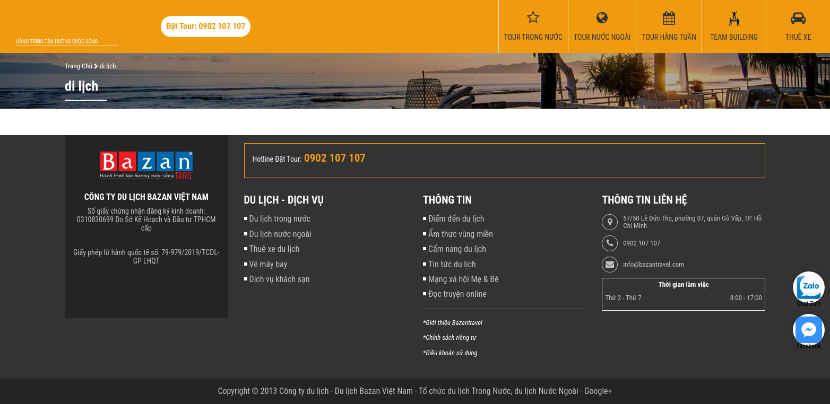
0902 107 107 (641, 243)
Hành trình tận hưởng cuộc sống (57, 42)
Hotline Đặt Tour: (277, 159)
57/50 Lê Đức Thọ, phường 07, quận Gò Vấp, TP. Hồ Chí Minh (692, 222)
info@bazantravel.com (653, 264)
